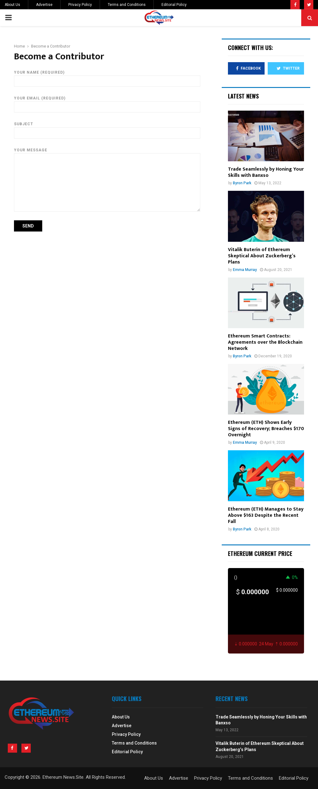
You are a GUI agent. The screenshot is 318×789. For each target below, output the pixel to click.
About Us (12, 4)
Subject (107, 128)
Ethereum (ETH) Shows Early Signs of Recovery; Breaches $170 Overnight (266, 428)
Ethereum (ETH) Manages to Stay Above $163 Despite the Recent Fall (265, 515)
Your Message (107, 153)
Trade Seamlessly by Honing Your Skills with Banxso (266, 172)
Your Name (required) (107, 76)
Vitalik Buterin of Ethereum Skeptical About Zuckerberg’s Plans (262, 255)
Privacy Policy (80, 4)
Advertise (44, 4)
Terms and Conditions (127, 4)
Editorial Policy (174, 4)
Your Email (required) (107, 102)
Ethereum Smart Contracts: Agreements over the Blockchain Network (265, 342)
